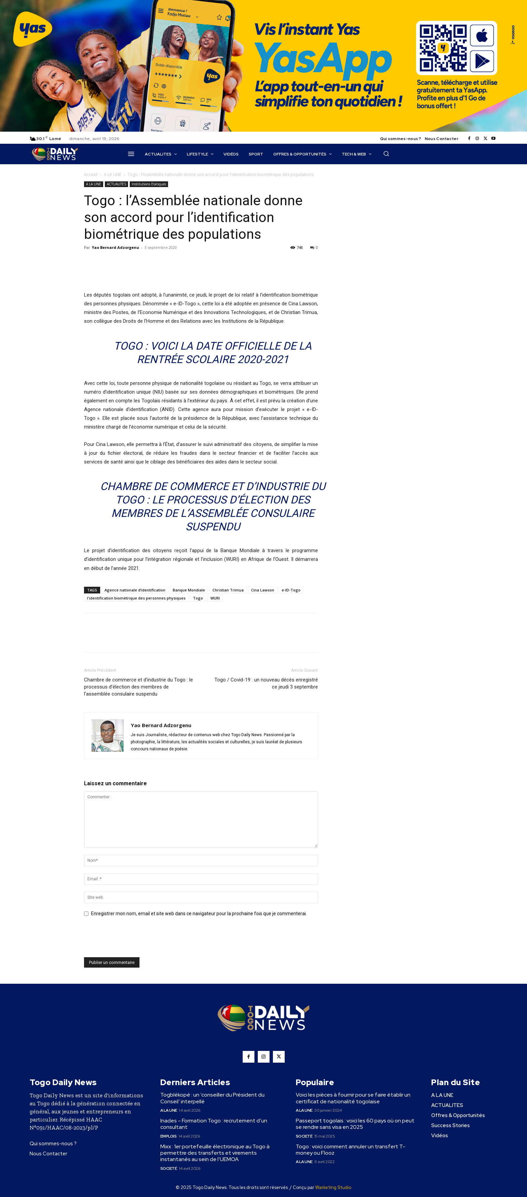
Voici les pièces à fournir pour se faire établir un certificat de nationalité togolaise (353, 1098)
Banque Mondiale (189, 589)
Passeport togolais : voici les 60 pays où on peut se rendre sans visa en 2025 (355, 1123)
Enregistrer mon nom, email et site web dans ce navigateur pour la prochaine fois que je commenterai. (199, 913)
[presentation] (135, 941)
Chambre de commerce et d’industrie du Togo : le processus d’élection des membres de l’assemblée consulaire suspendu (138, 687)
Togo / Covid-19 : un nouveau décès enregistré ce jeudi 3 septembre (266, 683)
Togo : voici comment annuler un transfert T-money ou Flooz (350, 1149)
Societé (168, 1168)
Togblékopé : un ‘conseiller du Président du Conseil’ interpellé (212, 1098)
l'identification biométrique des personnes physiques (136, 598)
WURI (215, 598)
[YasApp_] (263, 130)
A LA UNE (112, 174)
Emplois (168, 1136)
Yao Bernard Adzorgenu (115, 247)
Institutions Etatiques (149, 184)
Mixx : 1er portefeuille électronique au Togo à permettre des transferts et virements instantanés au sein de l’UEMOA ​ (215, 1153)
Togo (198, 598)
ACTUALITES (116, 184)
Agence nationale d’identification (135, 589)
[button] (386, 153)
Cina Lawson (262, 589)
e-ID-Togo (291, 589)
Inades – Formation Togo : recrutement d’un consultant (213, 1123)
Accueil (90, 174)
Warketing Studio (333, 1187)
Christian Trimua (228, 589)
